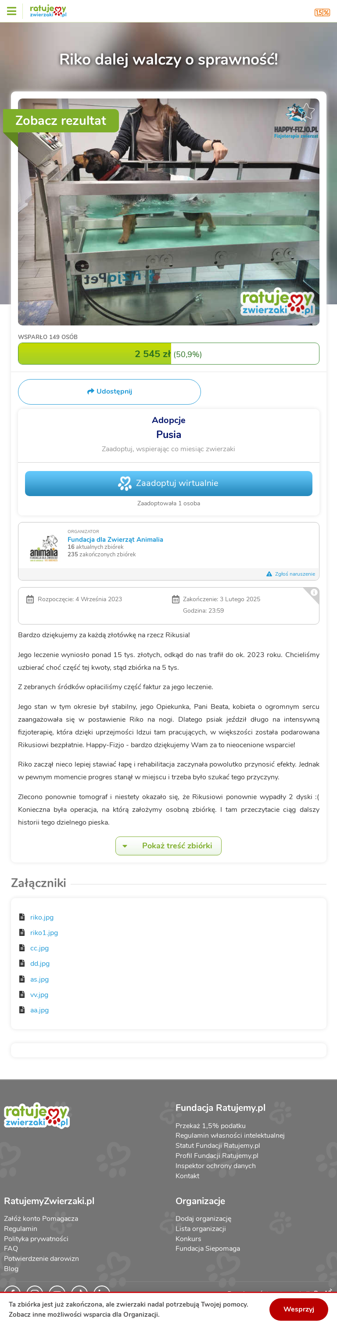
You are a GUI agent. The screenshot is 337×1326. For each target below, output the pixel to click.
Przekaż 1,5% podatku (211, 1126)
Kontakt (187, 1176)
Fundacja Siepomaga (208, 1248)
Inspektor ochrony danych (216, 1166)
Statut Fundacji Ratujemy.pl (218, 1146)
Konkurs (188, 1239)
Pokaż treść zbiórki (164, 846)
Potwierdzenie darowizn (41, 1259)
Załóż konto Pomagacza (41, 1219)
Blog (11, 1269)
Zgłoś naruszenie (290, 573)
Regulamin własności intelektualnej (230, 1135)
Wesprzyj (298, 1309)
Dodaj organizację (203, 1219)
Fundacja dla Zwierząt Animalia (115, 539)
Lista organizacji (201, 1229)
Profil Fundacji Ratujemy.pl (217, 1156)
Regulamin (20, 1229)
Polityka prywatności (36, 1239)
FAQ (11, 1248)
